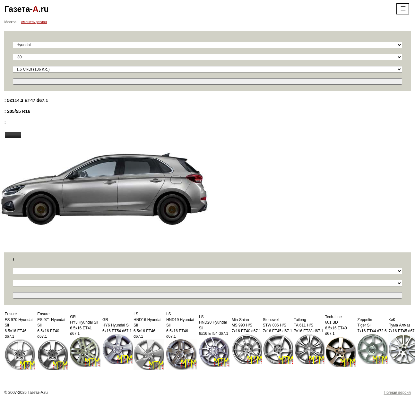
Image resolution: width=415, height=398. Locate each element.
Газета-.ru (26, 8)
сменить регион (34, 22)
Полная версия (397, 392)
